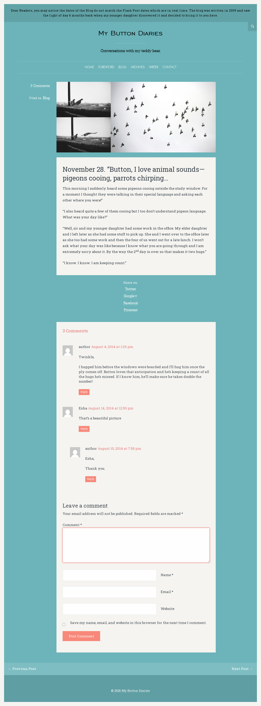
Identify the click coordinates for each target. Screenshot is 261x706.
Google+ (130, 296)
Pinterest (130, 310)
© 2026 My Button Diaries (130, 691)
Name (167, 574)
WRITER (153, 67)
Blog (46, 98)
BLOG (122, 67)
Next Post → (242, 668)
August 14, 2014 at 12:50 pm (110, 408)
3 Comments (40, 86)
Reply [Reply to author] (84, 391)
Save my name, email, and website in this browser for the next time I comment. (138, 622)
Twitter (130, 289)
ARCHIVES (138, 67)
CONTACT (169, 67)
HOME (89, 67)
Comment (72, 524)
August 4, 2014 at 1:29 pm (112, 346)
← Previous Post (22, 668)
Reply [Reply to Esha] (84, 428)
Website (167, 608)
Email (167, 591)
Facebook (130, 303)
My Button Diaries (130, 33)
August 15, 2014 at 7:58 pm (119, 448)
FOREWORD (106, 67)
